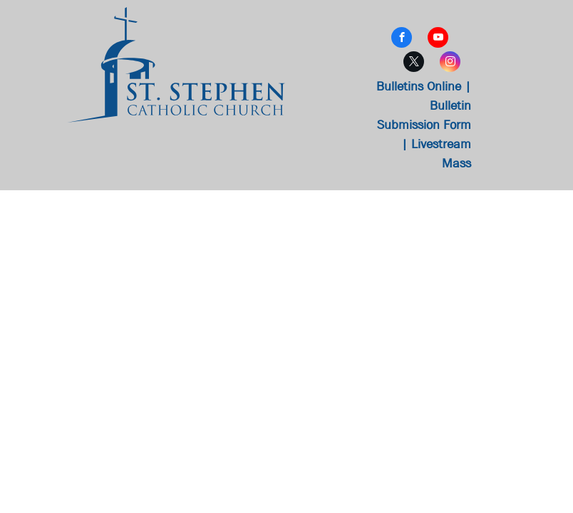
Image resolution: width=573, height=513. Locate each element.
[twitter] (413, 63)
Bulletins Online (418, 86)
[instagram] (450, 63)
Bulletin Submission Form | (424, 125)
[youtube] (438, 39)
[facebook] (401, 39)
